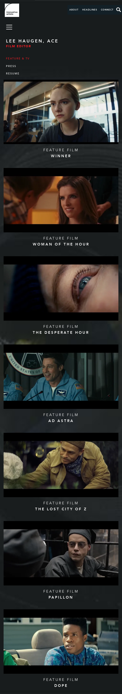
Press (11, 66)
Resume (13, 73)
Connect (107, 9)
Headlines (89, 9)
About (73, 9)
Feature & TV (18, 58)
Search (118, 9)
